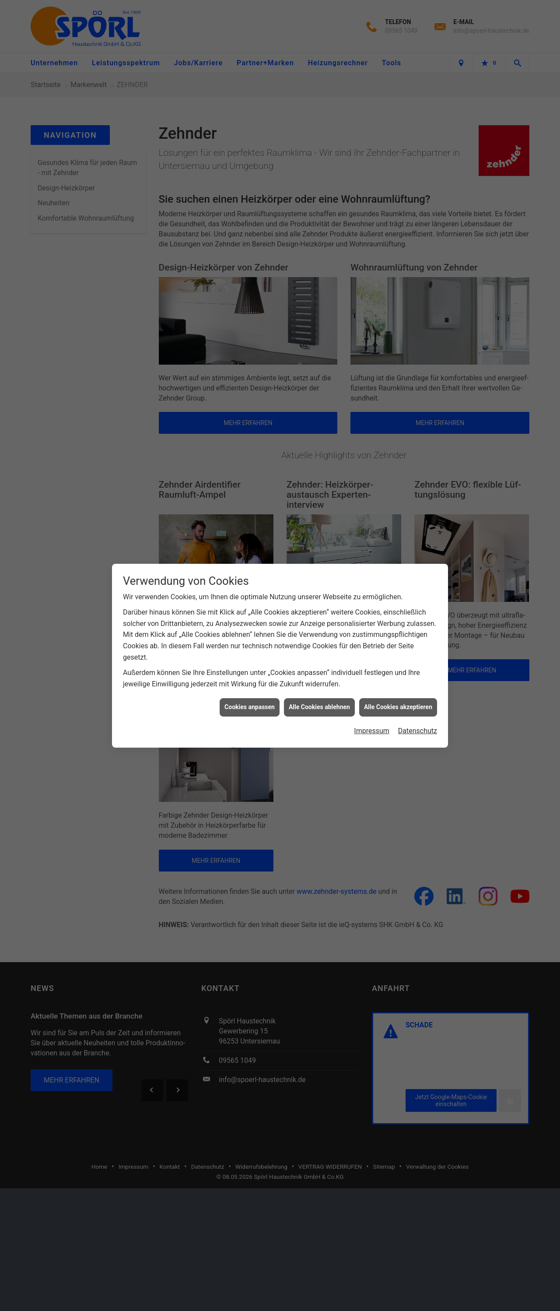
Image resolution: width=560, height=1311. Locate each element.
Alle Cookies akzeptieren (398, 706)
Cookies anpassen (249, 706)
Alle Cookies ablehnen (319, 706)
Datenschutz (417, 730)
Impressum (371, 730)
